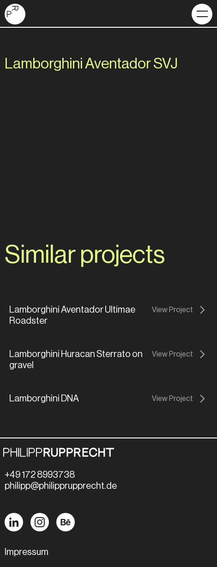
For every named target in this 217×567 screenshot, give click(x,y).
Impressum (26, 552)
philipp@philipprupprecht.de (61, 486)
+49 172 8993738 (40, 475)
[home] (15, 14)
